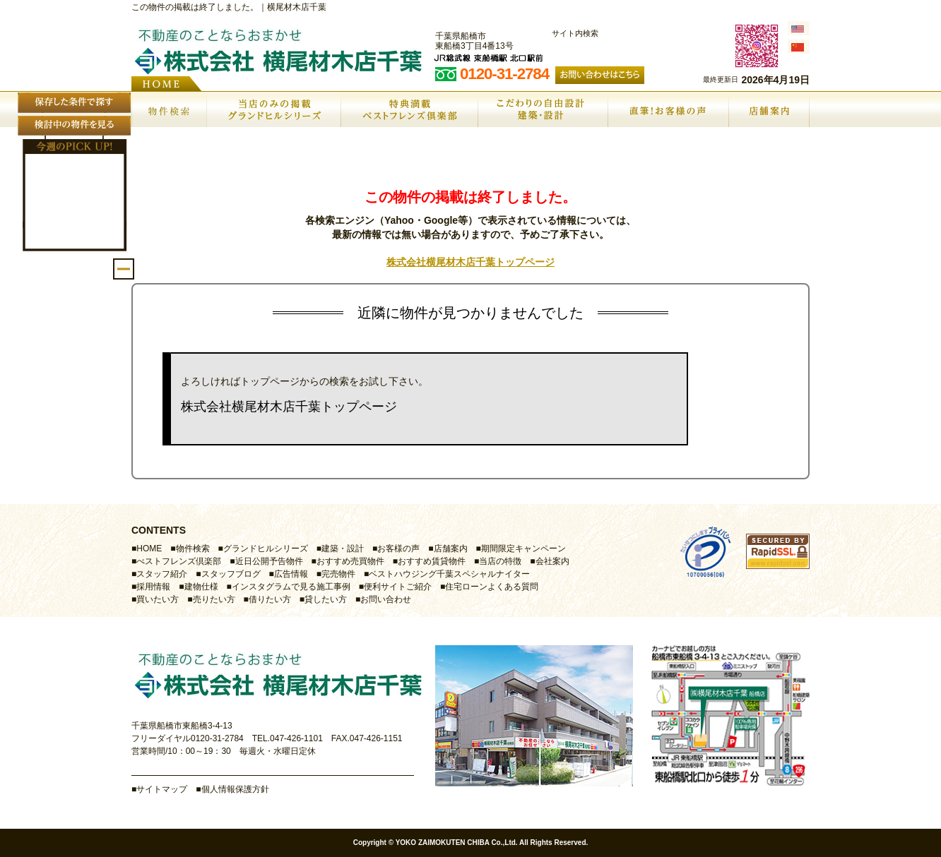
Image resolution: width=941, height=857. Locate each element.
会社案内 (552, 561)
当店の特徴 (500, 561)
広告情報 (291, 574)
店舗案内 (451, 548)
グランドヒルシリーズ (265, 548)
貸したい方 (325, 599)
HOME (149, 548)
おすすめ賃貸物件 (432, 561)
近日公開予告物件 (269, 561)
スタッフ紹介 (161, 574)
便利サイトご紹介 (398, 587)
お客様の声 (398, 548)
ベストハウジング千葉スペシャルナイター (449, 574)
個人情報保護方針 (235, 789)
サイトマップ (161, 789)
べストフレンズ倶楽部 (178, 561)
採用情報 (153, 587)
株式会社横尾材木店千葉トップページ (470, 262)
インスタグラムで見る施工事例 (291, 587)
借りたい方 (270, 599)
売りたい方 (214, 599)
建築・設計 (342, 548)
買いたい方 (157, 599)
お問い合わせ (385, 599)
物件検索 (193, 548)
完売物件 (338, 574)
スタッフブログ (231, 574)
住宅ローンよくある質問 (491, 587)
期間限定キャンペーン (523, 548)
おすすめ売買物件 (350, 561)
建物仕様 (201, 587)
